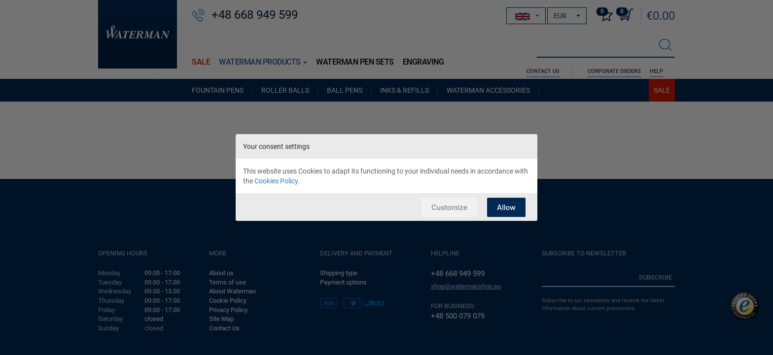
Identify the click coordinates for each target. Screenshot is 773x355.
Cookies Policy (276, 181)
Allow (506, 207)
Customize (447, 207)
